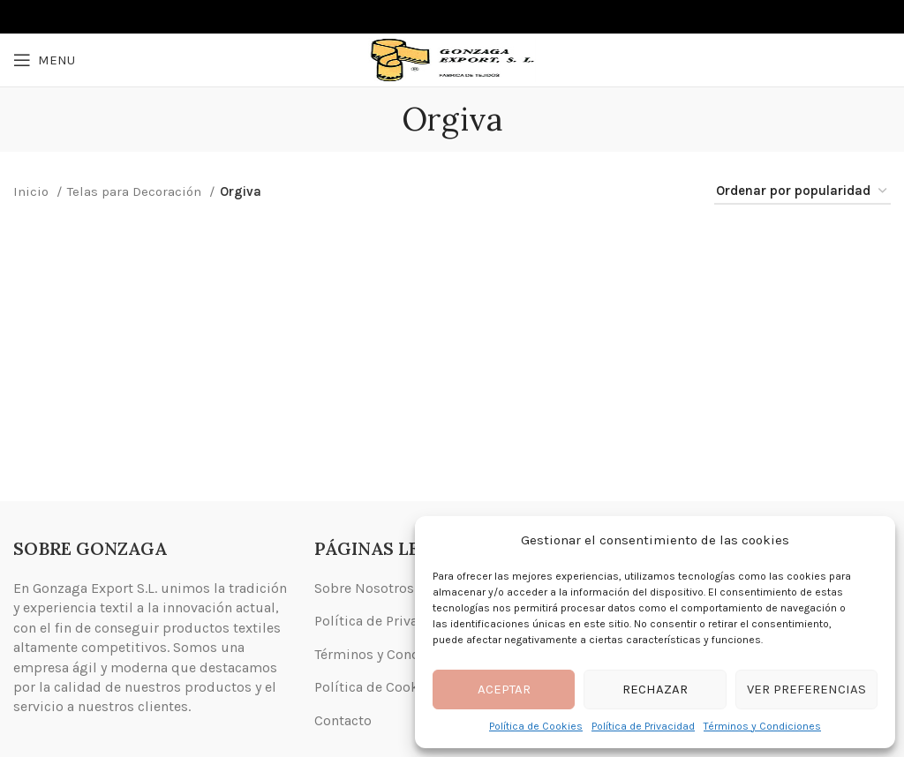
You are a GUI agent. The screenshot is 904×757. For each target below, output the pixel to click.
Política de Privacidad (643, 726)
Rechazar (655, 689)
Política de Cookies (536, 726)
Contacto (343, 720)
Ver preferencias (806, 689)
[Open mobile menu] (44, 60)
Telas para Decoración (136, 191)
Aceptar (504, 689)
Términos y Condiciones (762, 726)
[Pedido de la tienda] (802, 191)
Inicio (32, 191)
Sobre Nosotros (364, 588)
